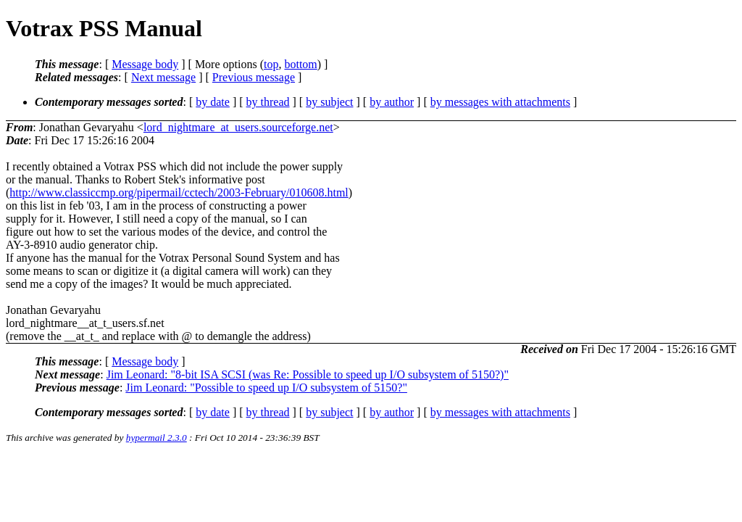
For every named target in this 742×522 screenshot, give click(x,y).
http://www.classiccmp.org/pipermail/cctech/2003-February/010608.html (178, 192)
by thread (268, 102)
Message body (145, 64)
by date (213, 102)
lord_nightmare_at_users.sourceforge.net (238, 127)
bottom (300, 64)
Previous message (253, 77)
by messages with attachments (500, 102)
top (271, 64)
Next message (163, 77)
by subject (329, 102)
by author (392, 102)
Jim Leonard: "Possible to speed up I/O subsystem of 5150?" (266, 387)
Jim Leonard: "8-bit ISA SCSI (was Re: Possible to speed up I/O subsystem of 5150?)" (308, 374)
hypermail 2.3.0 (156, 437)
